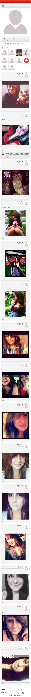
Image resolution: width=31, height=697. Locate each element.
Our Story (3, 689)
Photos (8, 40)
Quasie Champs (9, 153)
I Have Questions (4, 692)
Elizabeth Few (20, 73)
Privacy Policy (3, 690)
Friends (5, 48)
